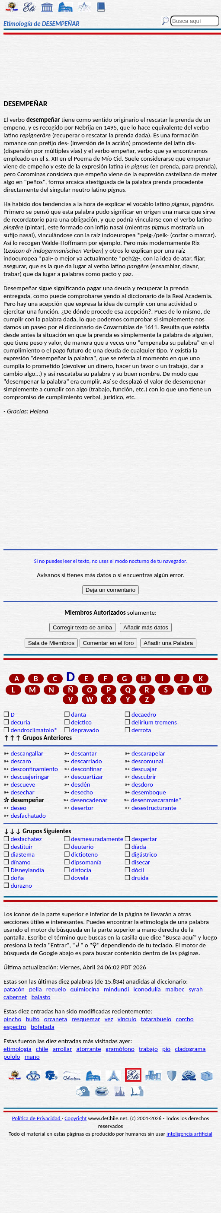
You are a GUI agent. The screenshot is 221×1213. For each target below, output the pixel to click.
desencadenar (89, 800)
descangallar (26, 753)
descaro (20, 761)
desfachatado (28, 815)
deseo (18, 808)
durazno (21, 885)
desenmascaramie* (156, 800)
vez (109, 1019)
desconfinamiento (34, 769)
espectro (14, 1027)
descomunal (147, 761)
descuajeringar (29, 777)
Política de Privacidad (37, 1118)
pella (35, 989)
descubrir (143, 777)
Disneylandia (27, 870)
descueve (22, 784)
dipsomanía (86, 862)
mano (32, 1057)
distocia (81, 870)
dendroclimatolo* (33, 730)
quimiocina (84, 989)
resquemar (86, 1019)
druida (140, 878)
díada (138, 847)
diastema (22, 854)
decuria (20, 722)
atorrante (88, 1049)
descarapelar (148, 753)
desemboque (148, 792)
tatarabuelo (156, 1019)
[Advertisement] (110, 67)
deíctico (81, 722)
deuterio (82, 847)
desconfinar (86, 769)
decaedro (143, 714)
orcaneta (55, 1019)
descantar (84, 753)
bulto (33, 1019)
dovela (79, 878)
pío (166, 1049)
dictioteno (84, 854)
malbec (174, 989)
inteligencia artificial (189, 1133)
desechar (22, 792)
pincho (12, 1019)
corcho (184, 1019)
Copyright (75, 1118)
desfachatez (26, 839)
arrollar (62, 1049)
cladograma (190, 1049)
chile (42, 1049)
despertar (144, 839)
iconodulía (147, 989)
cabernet (15, 997)
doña (17, 878)
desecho (82, 792)
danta (78, 714)
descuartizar (87, 777)
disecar (140, 862)
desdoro (142, 784)
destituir (21, 847)
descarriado (86, 761)
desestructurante (153, 808)
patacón (14, 989)
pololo (11, 1057)
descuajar (144, 769)
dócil (137, 870)
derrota (141, 730)
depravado (85, 730)
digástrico (144, 854)
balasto (40, 997)
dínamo (20, 862)
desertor (82, 808)
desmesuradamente (97, 839)
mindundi (116, 989)
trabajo (148, 1049)
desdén (80, 784)
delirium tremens (154, 722)
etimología (17, 1049)
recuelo (56, 989)
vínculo (127, 1019)
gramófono (120, 1049)
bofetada (42, 1027)
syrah (195, 989)
